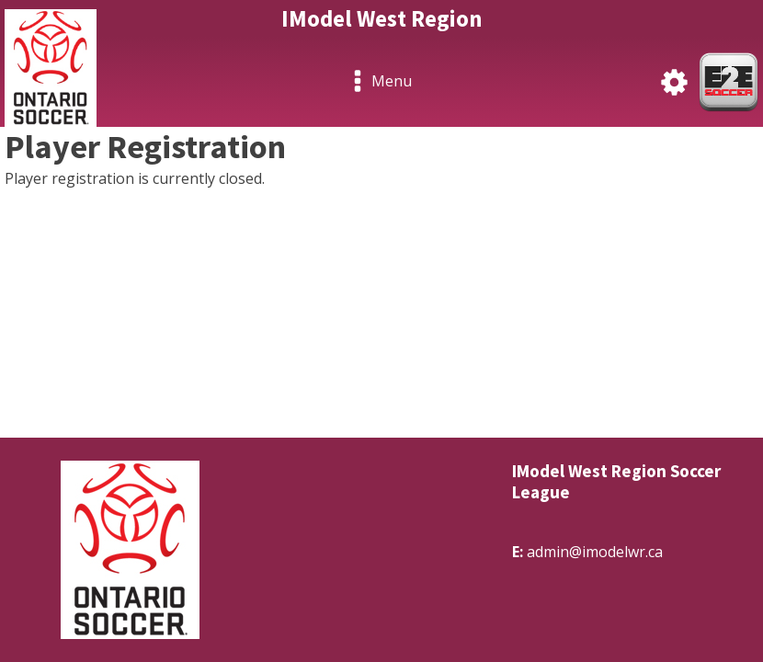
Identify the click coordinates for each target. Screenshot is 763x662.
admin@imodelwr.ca (595, 552)
